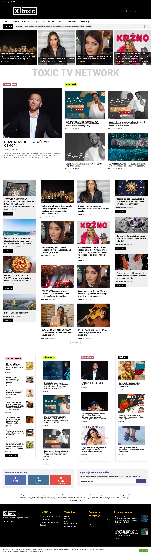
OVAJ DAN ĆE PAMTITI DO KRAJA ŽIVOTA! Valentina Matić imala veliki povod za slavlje (57, 332)
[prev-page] (66, 172)
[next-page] (69, 172)
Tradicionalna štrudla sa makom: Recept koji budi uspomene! (15, 433)
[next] (146, 26)
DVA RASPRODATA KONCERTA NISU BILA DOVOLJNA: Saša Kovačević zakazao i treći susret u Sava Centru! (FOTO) (83, 124)
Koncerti (71, 84)
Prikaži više (75, 342)
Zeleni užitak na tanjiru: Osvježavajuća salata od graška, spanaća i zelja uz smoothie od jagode (15, 445)
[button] (134, 11)
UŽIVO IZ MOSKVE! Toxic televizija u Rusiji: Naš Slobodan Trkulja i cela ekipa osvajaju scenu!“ (128, 165)
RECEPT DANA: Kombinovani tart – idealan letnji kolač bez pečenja (14, 380)
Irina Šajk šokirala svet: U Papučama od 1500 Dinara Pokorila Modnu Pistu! (131, 449)
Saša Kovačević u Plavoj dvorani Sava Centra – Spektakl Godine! (84, 165)
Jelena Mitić (4, 64)
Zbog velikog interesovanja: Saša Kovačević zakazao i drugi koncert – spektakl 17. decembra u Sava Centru (127, 124)
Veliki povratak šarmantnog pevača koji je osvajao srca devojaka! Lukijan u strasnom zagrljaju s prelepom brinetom (54, 26)
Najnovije (75, 179)
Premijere (10, 84)
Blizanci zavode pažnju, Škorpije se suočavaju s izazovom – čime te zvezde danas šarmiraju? (131, 201)
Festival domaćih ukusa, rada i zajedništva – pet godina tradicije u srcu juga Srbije (131, 417)
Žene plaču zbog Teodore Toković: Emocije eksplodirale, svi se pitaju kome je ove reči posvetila (93, 293)
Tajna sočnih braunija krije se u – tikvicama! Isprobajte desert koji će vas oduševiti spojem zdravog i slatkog (15, 406)
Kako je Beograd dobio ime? (16, 313)
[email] (108, 481)
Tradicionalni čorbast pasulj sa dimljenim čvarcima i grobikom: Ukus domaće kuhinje (13, 420)
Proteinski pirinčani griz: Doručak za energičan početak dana (14, 392)
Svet (119, 379)
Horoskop (141, 179)
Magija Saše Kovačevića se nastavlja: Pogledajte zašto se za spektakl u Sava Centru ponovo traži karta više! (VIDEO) (56, 385)
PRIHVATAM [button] (143, 550)
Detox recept (13, 358)
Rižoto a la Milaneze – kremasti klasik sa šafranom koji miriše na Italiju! (14, 366)
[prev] (143, 26)
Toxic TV (85, 498)
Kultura (8, 179)
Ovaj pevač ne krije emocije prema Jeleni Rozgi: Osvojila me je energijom (92, 332)
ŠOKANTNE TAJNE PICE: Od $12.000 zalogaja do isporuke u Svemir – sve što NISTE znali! (17, 278)
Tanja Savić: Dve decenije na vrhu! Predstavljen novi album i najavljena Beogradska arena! (94, 449)
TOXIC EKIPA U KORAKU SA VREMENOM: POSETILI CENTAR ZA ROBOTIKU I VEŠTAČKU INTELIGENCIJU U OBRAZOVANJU (19, 203)
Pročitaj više (8, 214)
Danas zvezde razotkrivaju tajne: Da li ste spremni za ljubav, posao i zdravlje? (131, 238)
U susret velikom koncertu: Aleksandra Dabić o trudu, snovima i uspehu (93, 208)
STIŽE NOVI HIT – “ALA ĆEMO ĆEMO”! (26, 144)
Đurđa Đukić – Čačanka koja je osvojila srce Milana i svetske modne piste (129, 385)
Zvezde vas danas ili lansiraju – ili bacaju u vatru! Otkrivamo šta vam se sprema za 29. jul (131, 275)
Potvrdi (141, 481)
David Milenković (8, 247)
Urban (120, 412)
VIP (42, 202)
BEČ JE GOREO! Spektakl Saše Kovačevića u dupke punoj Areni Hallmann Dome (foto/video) (55, 293)
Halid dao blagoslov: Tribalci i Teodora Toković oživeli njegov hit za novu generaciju (56, 250)
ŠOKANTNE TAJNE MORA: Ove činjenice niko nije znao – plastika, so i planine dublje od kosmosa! (18, 241)
